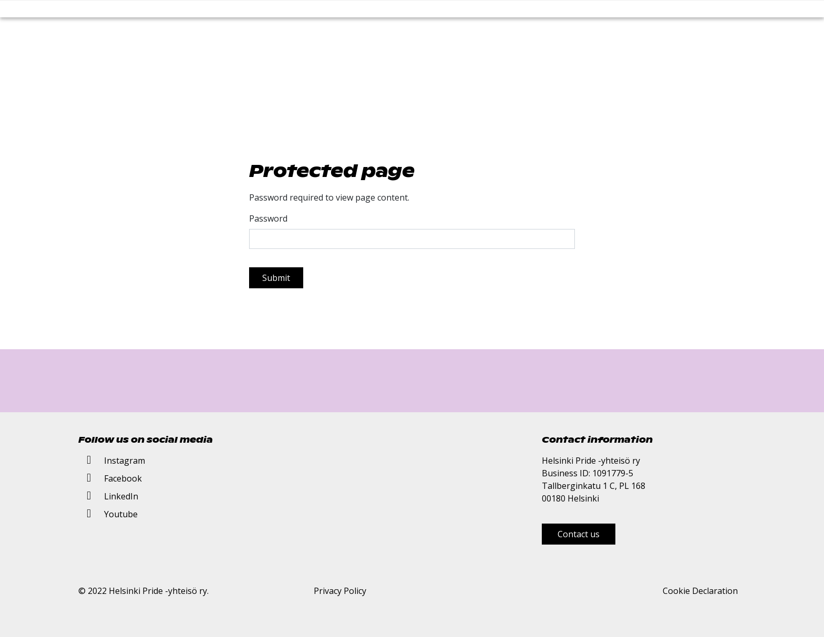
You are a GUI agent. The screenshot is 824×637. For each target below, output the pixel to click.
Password (268, 218)
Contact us (579, 534)
